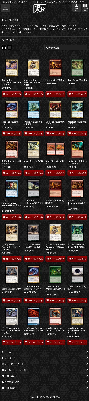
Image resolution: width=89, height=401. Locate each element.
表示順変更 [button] (52, 47)
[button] (5, 8)
